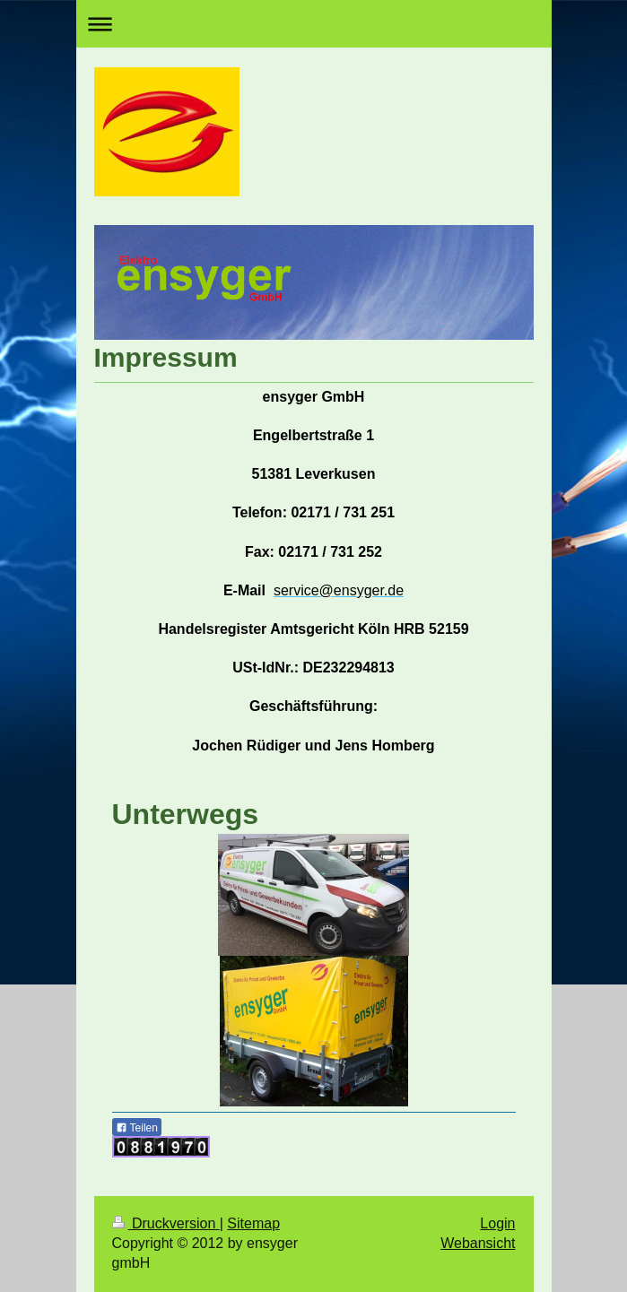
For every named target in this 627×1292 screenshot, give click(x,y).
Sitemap (253, 1223)
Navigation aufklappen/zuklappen (314, 23)
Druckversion (166, 1223)
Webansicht (477, 1243)
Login (497, 1223)
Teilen (137, 1128)
